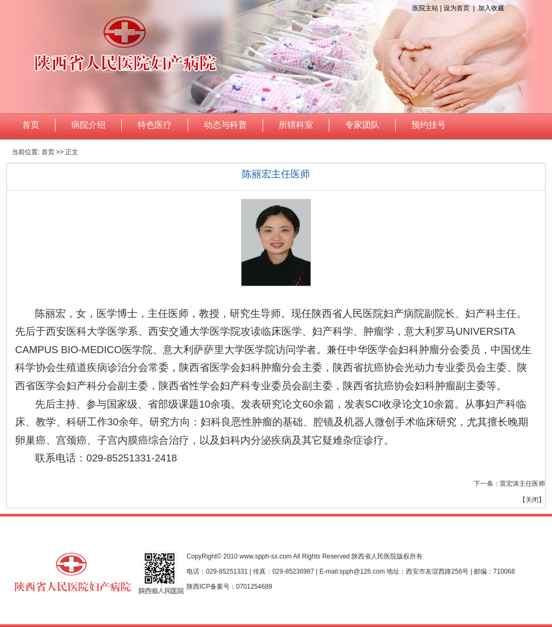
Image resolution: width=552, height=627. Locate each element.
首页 (30, 124)
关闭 (532, 500)
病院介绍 (88, 124)
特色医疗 (154, 124)
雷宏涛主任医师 (522, 483)
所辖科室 (296, 124)
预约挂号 (428, 124)
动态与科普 (225, 124)
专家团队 (362, 124)
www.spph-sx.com (265, 556)
